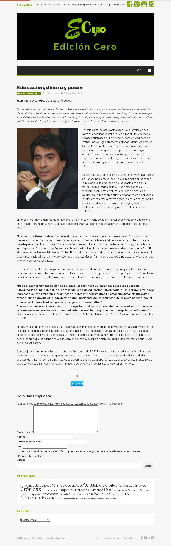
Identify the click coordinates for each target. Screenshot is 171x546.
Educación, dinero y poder (50, 87)
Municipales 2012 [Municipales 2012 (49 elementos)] (81, 494)
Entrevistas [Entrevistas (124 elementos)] (49, 494)
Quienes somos (112, 538)
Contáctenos (129, 538)
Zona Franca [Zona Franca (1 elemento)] (110, 499)
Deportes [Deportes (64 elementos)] (67, 490)
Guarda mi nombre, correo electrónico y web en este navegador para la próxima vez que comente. (80, 451)
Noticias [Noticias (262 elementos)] (101, 494)
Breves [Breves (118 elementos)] (140, 485)
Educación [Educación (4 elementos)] (133, 490)
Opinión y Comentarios (28, 93)
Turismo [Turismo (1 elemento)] (100, 499)
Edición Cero (85, 47)
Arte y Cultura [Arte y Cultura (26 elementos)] (118, 485)
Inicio (97, 538)
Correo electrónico (29, 441)
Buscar (21, 460)
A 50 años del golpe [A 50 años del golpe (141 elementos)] (65, 485)
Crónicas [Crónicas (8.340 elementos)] (30, 489)
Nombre (22, 436)
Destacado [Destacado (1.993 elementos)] (115, 489)
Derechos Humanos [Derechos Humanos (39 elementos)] (89, 490)
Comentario (25, 432)
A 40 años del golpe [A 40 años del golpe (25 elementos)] (34, 485)
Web (19, 446)
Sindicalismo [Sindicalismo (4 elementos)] (89, 498)
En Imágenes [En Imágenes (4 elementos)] (33, 494)
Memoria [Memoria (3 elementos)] (63, 494)
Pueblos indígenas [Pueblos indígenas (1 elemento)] (73, 499)
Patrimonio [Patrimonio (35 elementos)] (56, 498)
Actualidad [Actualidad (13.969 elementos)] (95, 484)
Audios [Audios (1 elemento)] (131, 486)
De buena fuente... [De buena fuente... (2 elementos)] (50, 490)
